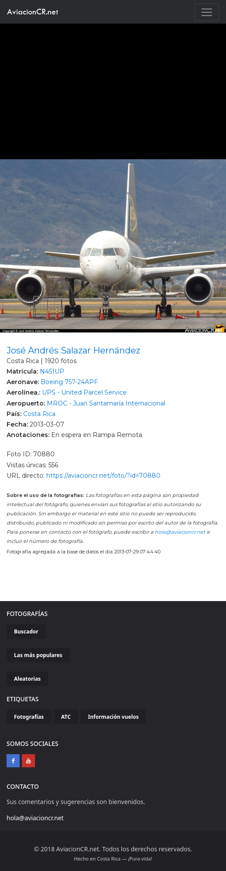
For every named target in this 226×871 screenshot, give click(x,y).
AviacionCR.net (32, 12)
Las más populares (38, 655)
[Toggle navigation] (207, 12)
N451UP (52, 371)
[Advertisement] (113, 89)
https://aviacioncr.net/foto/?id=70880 (103, 475)
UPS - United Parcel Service (84, 392)
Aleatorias (27, 678)
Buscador (26, 631)
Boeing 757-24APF (69, 382)
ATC (66, 717)
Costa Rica (39, 414)
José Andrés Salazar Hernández (73, 350)
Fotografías (29, 717)
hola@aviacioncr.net (180, 532)
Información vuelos (113, 717)
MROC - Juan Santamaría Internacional (106, 403)
